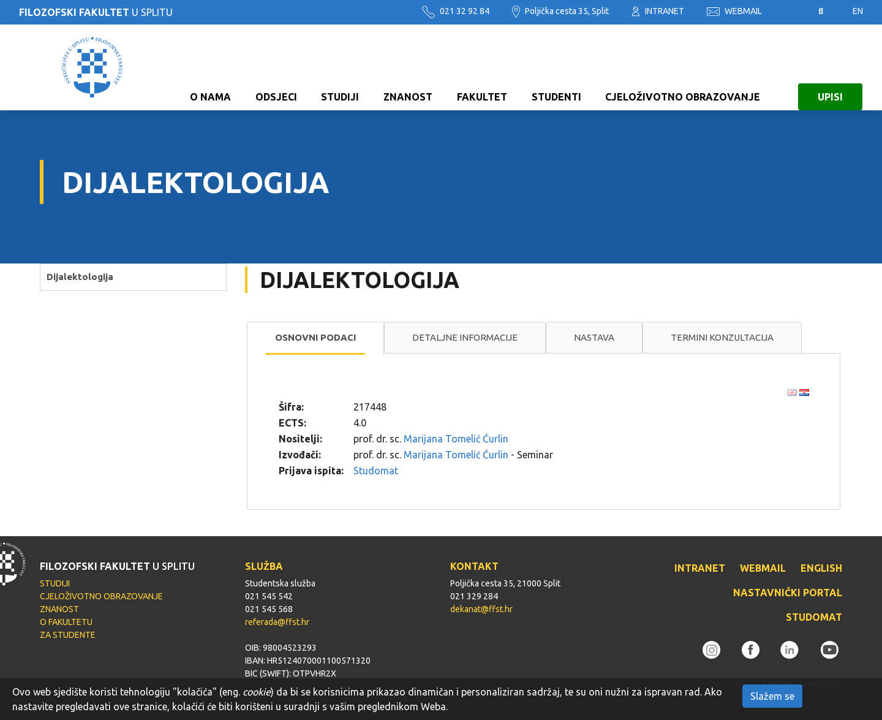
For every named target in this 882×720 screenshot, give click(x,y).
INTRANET (657, 11)
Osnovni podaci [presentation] (315, 337)
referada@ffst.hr (277, 622)
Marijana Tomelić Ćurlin (456, 438)
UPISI (830, 67)
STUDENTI (556, 67)
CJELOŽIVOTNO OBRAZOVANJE (682, 67)
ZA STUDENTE (68, 635)
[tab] (315, 338)
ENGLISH (821, 568)
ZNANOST (407, 67)
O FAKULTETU (66, 622)
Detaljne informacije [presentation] (465, 337)
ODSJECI (276, 67)
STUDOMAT (814, 617)
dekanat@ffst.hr (481, 609)
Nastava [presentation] (594, 337)
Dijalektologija (80, 276)
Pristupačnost (790, 11)
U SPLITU (96, 12)
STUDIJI (340, 67)
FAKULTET (482, 67)
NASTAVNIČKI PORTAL (787, 592)
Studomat (375, 470)
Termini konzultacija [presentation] (722, 337)
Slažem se (772, 696)
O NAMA (210, 67)
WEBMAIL (734, 11)
